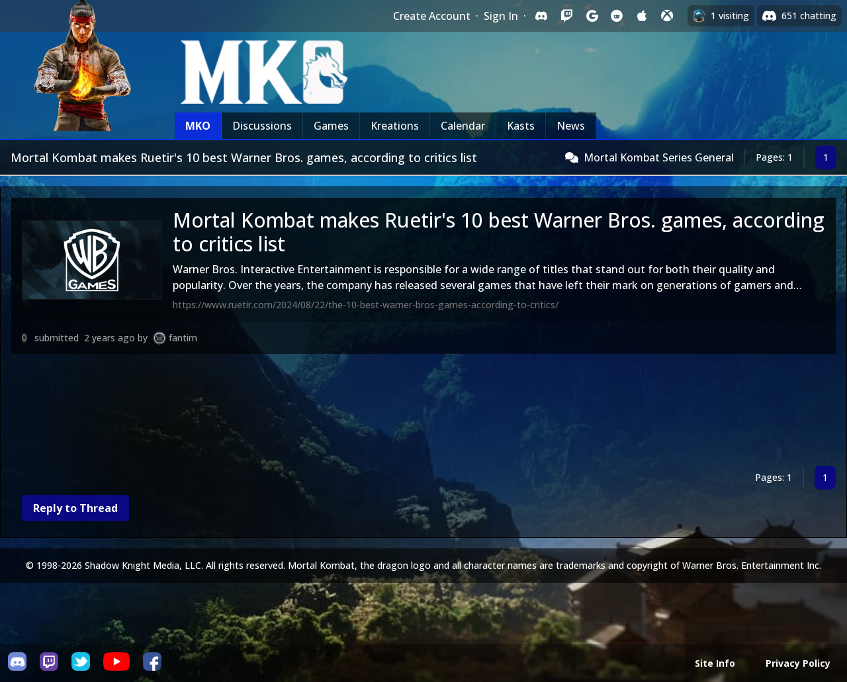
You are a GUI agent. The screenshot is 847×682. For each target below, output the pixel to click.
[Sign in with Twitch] (566, 16)
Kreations (395, 125)
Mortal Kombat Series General (659, 157)
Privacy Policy (798, 663)
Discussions (262, 125)
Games (331, 125)
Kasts (521, 125)
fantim (183, 337)
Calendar (463, 125)
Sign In (501, 16)
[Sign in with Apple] (642, 16)
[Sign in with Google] (592, 16)
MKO (197, 125)
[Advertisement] (408, 412)
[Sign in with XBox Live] (667, 16)
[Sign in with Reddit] (617, 16)
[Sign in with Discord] (541, 16)
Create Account (431, 16)
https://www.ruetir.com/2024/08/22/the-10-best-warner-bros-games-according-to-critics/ (365, 304)
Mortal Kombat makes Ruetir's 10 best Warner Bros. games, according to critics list (499, 231)
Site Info (715, 663)
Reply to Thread (75, 508)
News (571, 125)
